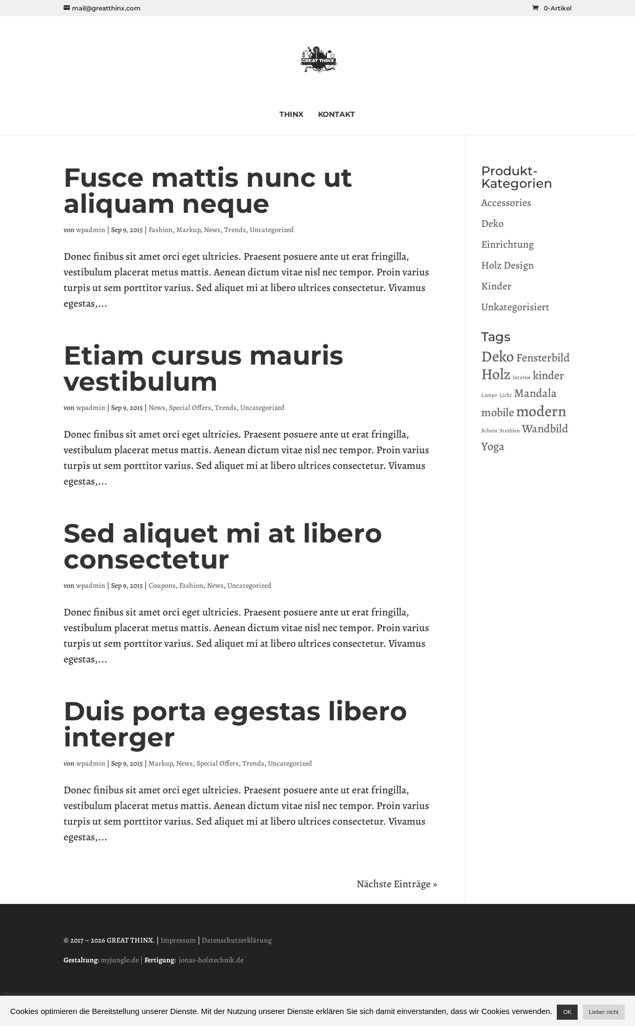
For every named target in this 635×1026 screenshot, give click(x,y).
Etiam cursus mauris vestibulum (204, 368)
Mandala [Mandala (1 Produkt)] (535, 393)
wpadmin (90, 230)
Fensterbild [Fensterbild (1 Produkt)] (543, 357)
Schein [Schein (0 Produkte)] (489, 430)
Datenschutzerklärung (237, 940)
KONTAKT (336, 115)
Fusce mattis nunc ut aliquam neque (208, 191)
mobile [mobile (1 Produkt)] (497, 412)
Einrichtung (507, 244)
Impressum (178, 940)
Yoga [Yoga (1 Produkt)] (493, 446)
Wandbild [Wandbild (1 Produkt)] (545, 428)
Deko (492, 223)
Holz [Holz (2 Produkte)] (495, 374)
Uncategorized (272, 230)
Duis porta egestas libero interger (235, 724)
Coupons (162, 585)
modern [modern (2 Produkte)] (541, 411)
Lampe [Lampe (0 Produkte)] (489, 395)
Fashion (161, 230)
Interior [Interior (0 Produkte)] (521, 377)
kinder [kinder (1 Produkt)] (548, 375)
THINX (291, 115)
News (212, 230)
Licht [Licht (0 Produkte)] (505, 395)
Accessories (506, 203)
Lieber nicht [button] (604, 1012)
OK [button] (567, 1012)
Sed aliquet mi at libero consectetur (223, 546)
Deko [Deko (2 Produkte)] (497, 356)
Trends (235, 230)
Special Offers (190, 408)
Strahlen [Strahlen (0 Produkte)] (509, 430)
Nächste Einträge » (397, 884)
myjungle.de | (122, 960)
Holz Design (507, 265)
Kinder (496, 286)
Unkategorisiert (515, 307)
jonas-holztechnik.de (211, 960)
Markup (188, 230)
